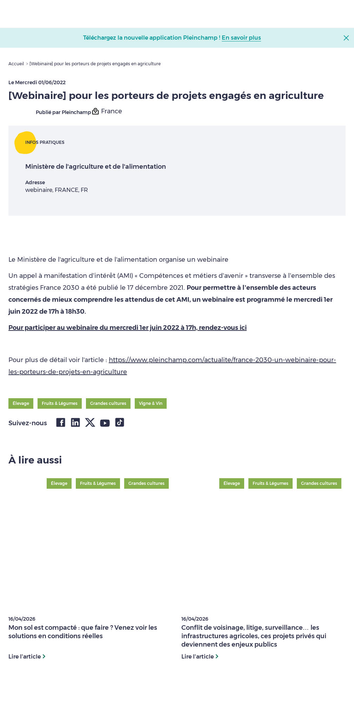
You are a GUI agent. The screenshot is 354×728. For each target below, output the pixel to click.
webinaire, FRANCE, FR (56, 190)
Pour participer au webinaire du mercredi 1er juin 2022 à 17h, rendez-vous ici (127, 328)
